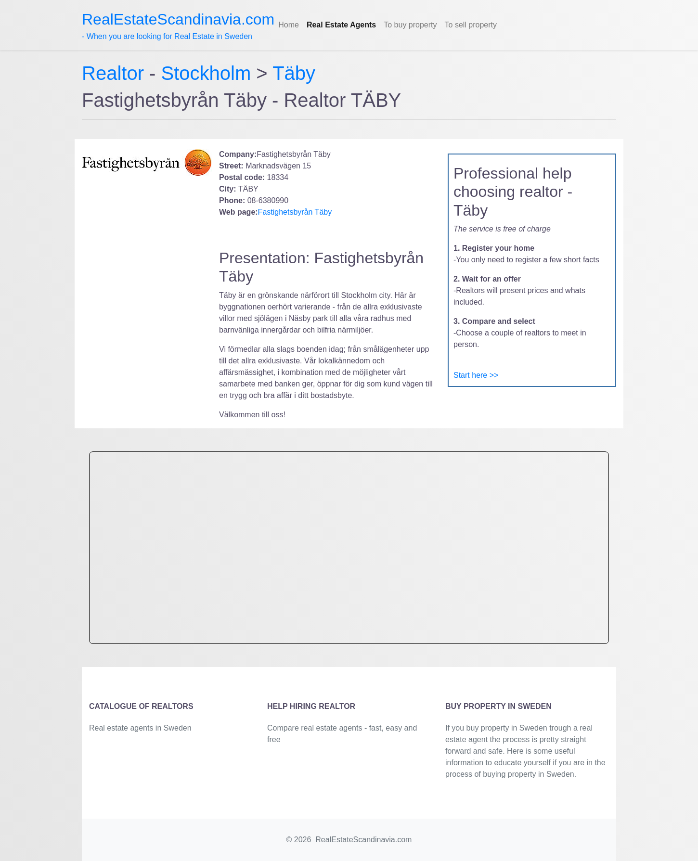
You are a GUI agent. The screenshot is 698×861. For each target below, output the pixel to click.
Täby (293, 73)
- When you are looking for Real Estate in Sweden (178, 25)
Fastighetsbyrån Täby (295, 212)
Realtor (115, 73)
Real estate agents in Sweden (140, 728)
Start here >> (475, 375)
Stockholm (206, 73)
